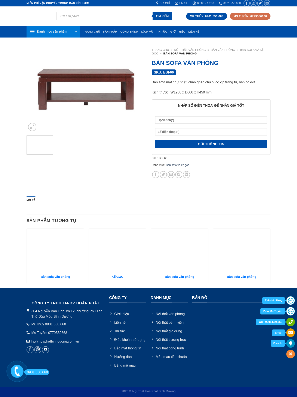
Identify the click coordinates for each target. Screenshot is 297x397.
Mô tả (31, 200)
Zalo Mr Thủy (273, 300)
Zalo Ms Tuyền (272, 311)
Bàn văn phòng (223, 49)
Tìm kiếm (162, 16)
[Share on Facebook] (155, 174)
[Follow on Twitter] (260, 3)
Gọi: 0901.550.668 (270, 321)
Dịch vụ (147, 31)
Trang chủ (160, 49)
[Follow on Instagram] (253, 3)
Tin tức (161, 31)
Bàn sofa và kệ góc (177, 165)
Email (278, 332)
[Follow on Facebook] (247, 3)
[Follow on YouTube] (45, 349)
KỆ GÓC (117, 276)
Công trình (129, 31)
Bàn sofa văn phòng (55, 276)
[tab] (31, 200)
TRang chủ (91, 31)
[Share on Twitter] (163, 174)
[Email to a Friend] (171, 174)
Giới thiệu (177, 31)
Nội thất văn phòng (190, 49)
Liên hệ (193, 31)
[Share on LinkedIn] (186, 174)
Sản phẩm (110, 31)
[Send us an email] (267, 3)
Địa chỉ (277, 343)
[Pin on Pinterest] (178, 174)
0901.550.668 (36, 372)
